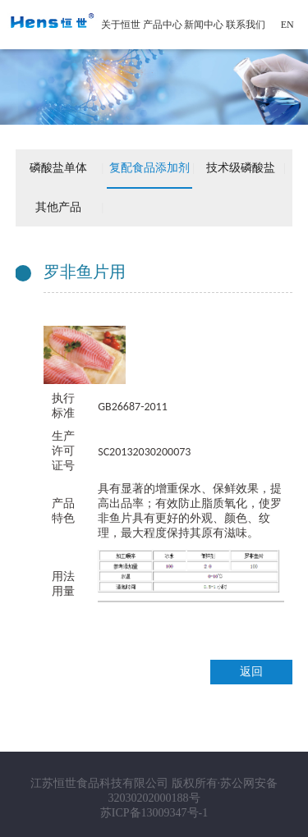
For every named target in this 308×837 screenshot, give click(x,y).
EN (287, 24)
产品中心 (162, 24)
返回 (251, 671)
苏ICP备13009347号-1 (154, 813)
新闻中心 (203, 24)
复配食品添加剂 (149, 168)
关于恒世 (120, 24)
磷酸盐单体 (58, 168)
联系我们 (245, 24)
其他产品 (58, 207)
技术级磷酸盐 (240, 168)
